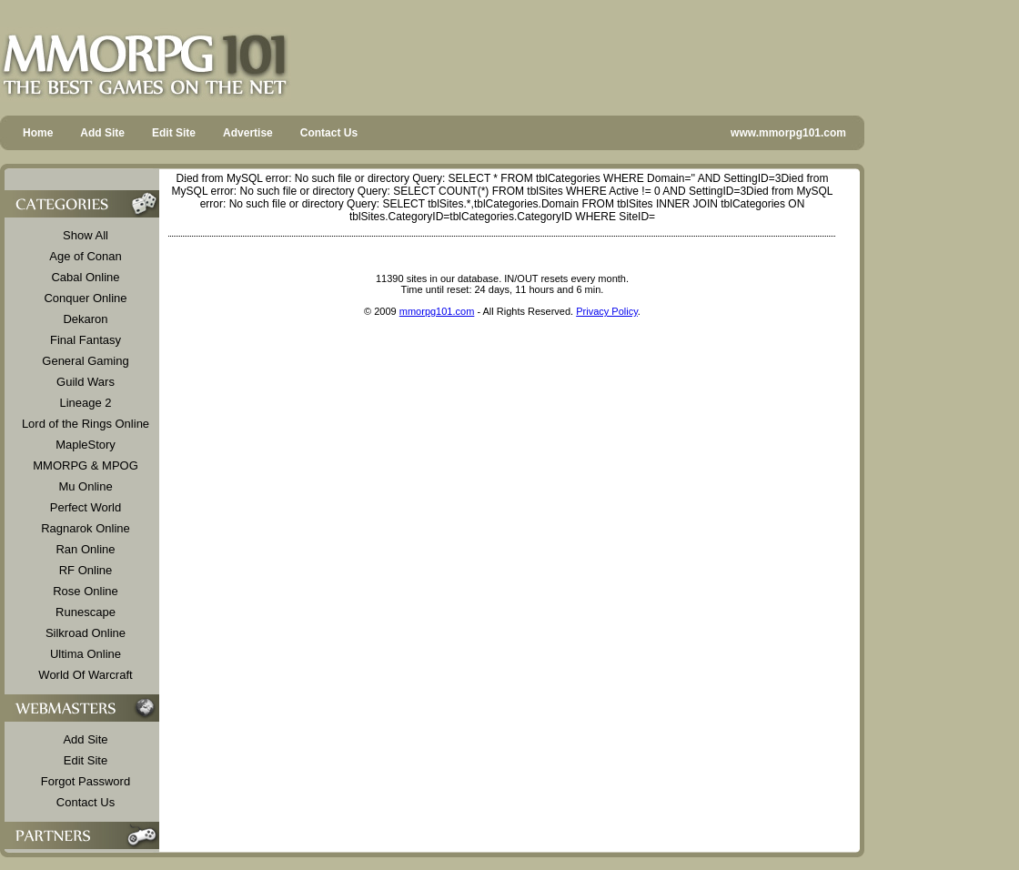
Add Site (102, 132)
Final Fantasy (85, 340)
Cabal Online (85, 277)
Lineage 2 (85, 403)
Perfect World (86, 507)
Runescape (85, 612)
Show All (85, 235)
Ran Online (85, 549)
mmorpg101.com (437, 311)
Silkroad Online (85, 633)
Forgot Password (85, 781)
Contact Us (329, 132)
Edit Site (174, 132)
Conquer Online (85, 298)
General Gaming (85, 361)
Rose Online (85, 591)
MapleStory (85, 444)
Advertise (248, 132)
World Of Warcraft (85, 675)
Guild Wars (85, 382)
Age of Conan (85, 256)
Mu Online (85, 486)
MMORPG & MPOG (85, 465)
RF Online (86, 570)
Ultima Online (85, 654)
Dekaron (85, 319)
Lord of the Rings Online (85, 423)
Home (38, 132)
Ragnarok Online (85, 528)
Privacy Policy (607, 311)
